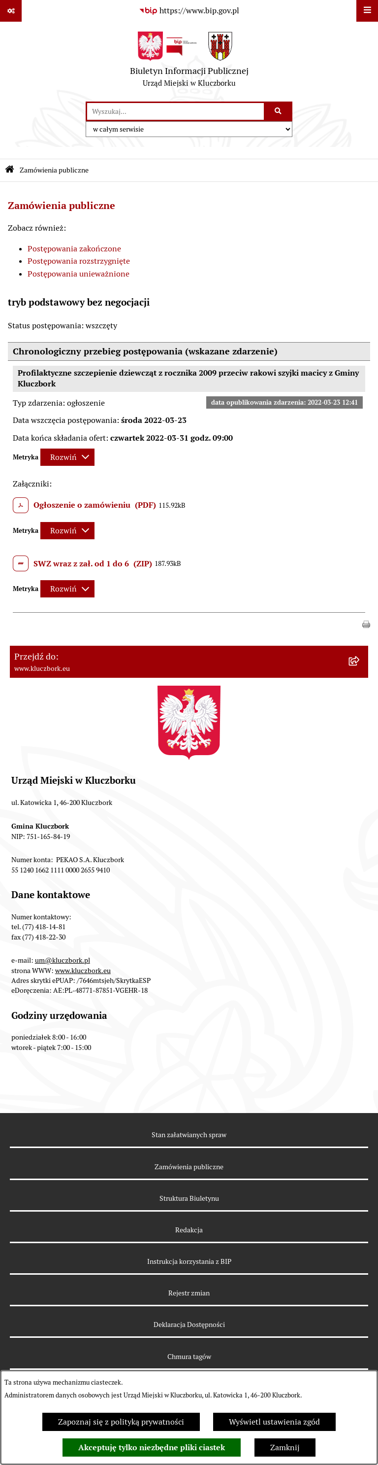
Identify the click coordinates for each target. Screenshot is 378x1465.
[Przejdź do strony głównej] (189, 62)
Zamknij (285, 1447)
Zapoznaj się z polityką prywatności (121, 1422)
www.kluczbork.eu (83, 970)
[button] (366, 624)
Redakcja (189, 1229)
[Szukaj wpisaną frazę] (278, 111)
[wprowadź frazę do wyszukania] (175, 111)
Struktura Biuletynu (189, 1198)
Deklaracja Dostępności (189, 1324)
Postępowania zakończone (74, 249)
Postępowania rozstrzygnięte (79, 261)
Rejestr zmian (189, 1293)
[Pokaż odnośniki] (11, 11)
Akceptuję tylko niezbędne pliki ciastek (151, 1447)
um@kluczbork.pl (62, 960)
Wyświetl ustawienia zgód (274, 1422)
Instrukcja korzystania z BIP (189, 1261)
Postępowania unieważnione (78, 274)
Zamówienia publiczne (54, 170)
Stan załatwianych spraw (189, 1134)
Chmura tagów (189, 1356)
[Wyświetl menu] (367, 11)
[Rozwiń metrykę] (67, 457)
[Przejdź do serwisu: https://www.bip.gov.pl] (189, 11)
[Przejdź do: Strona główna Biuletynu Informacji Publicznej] (9, 170)
